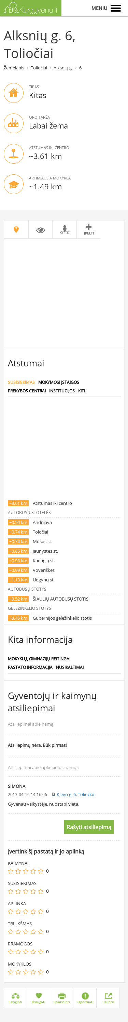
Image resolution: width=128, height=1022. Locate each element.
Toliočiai (39, 68)
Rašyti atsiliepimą (89, 827)
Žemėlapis (14, 68)
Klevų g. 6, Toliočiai (75, 794)
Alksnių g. (63, 68)
